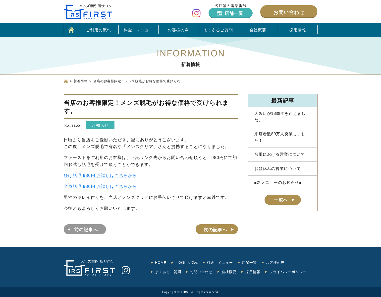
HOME (160, 263)
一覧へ (281, 200)
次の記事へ (215, 229)
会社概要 (257, 30)
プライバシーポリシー (288, 272)
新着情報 (81, 81)
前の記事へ (86, 229)
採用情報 (297, 30)
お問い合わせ (289, 12)
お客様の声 (178, 30)
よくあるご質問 (218, 30)
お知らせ (100, 125)
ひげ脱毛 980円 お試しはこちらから (100, 175)
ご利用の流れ (98, 30)
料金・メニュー (138, 30)
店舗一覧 (233, 13)
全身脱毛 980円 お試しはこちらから (100, 186)
